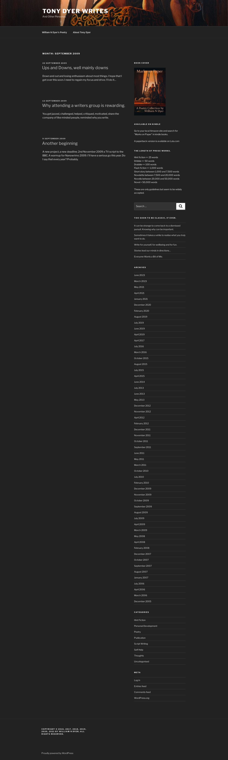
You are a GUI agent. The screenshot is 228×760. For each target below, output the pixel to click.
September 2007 (143, 565)
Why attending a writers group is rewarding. (83, 104)
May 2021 (139, 286)
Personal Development (145, 625)
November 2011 (142, 434)
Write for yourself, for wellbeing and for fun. (155, 244)
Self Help (138, 649)
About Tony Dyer (82, 32)
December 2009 (142, 488)
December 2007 (142, 553)
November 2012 (142, 411)
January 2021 (141, 298)
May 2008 (139, 535)
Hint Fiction (140, 619)
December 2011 (142, 429)
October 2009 (141, 500)
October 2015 (141, 357)
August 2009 (141, 512)
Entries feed (140, 685)
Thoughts (139, 655)
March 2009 (140, 529)
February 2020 (141, 310)
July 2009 (139, 517)
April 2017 (139, 340)
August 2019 (140, 316)
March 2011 (140, 464)
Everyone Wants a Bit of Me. (148, 256)
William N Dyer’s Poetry (54, 32)
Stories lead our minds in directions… (152, 250)
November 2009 (142, 494)
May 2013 (139, 399)
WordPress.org (141, 697)
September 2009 (143, 506)
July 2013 (139, 387)
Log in (137, 679)
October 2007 (141, 559)
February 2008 (141, 547)
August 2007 (141, 571)
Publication (140, 637)
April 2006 (139, 589)
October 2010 (141, 470)
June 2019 (139, 328)
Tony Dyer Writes (75, 11)
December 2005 (142, 600)
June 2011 (139, 452)
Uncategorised (141, 661)
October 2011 (141, 440)
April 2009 (139, 523)
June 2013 (139, 393)
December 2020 (142, 304)
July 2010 (139, 476)
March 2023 (140, 280)
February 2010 (141, 482)
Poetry (137, 631)
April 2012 (139, 417)
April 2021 (139, 292)
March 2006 (140, 594)
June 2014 (139, 381)
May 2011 (139, 458)
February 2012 (141, 423)
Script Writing (141, 643)
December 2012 (142, 405)
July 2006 (139, 583)
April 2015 (139, 375)
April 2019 (139, 334)
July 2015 (139, 369)
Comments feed (142, 691)
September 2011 (142, 446)
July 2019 (139, 322)
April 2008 (139, 541)
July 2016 (139, 345)
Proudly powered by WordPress (57, 752)
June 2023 (139, 274)
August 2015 (140, 363)
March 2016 (140, 351)
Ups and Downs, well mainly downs (75, 67)
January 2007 (141, 577)
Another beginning (60, 142)
